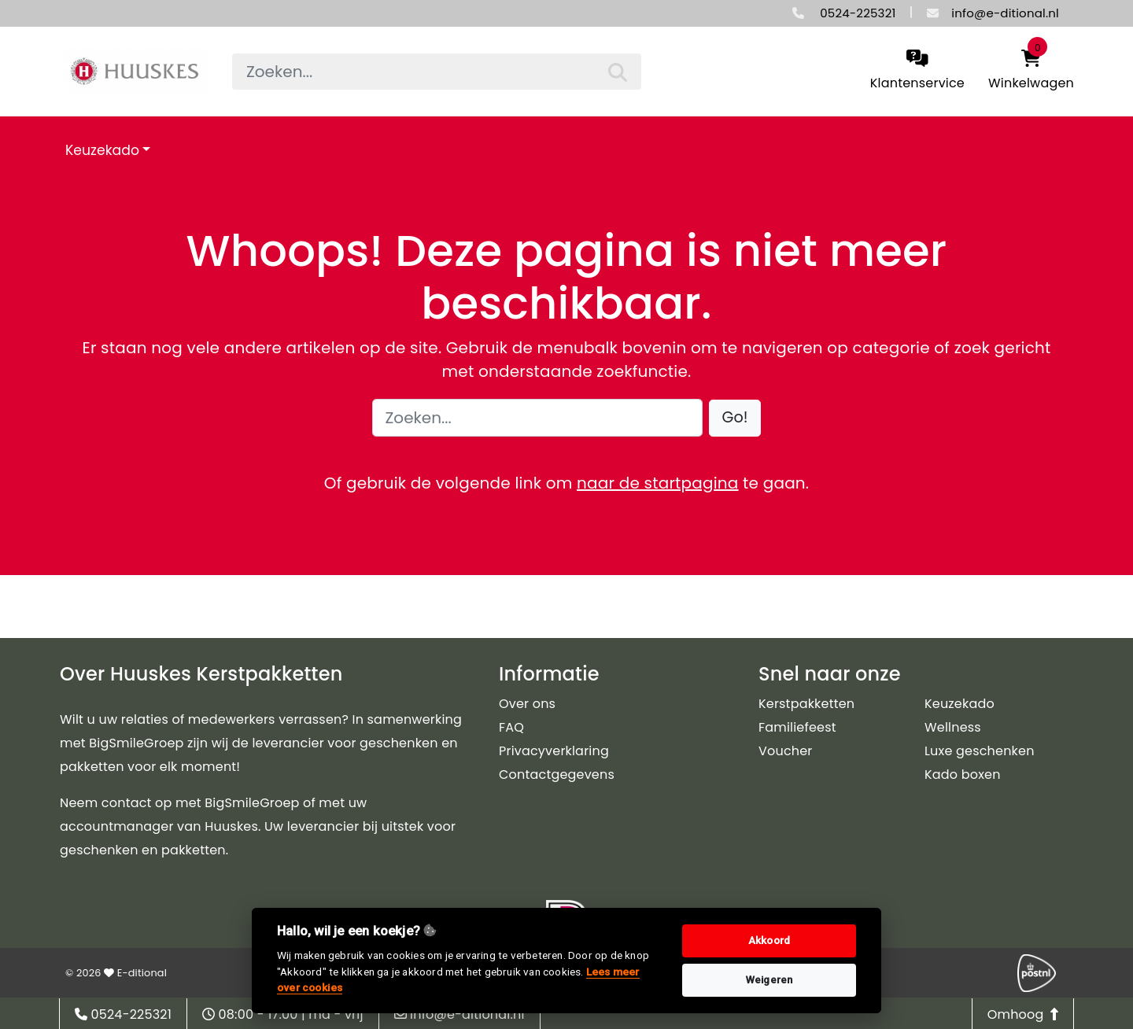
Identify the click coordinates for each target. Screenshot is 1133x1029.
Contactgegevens (556, 774)
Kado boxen (962, 774)
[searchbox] (436, 71)
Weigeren (769, 980)
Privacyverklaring (554, 751)
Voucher (785, 751)
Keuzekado (102, 150)
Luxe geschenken (979, 751)
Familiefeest (797, 727)
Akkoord (769, 940)
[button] (735, 418)
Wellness (952, 727)
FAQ (511, 727)
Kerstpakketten (806, 704)
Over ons (527, 704)
